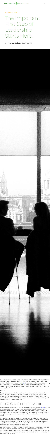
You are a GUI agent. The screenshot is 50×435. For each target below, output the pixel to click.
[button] (44, 3)
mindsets (23, 383)
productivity (43, 407)
